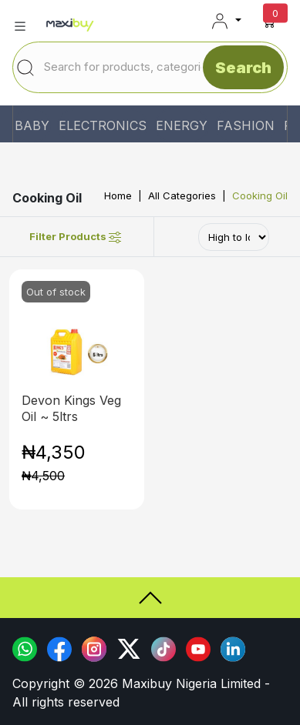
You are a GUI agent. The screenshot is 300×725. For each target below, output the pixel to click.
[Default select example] (233, 237)
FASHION (246, 125)
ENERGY (181, 125)
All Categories (182, 195)
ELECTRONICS (103, 125)
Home (118, 195)
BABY (32, 125)
